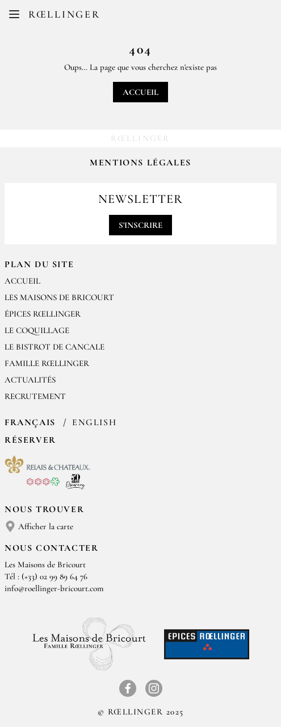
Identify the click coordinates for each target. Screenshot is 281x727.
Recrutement (35, 396)
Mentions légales (140, 162)
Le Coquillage (37, 330)
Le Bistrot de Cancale (54, 347)
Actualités (30, 380)
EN (149, 17)
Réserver (30, 440)
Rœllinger (64, 14)
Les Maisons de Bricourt (59, 297)
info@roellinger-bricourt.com (54, 588)
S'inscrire (140, 225)
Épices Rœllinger (43, 314)
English (94, 422)
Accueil (140, 92)
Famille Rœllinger (47, 363)
